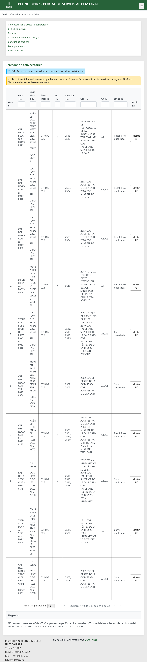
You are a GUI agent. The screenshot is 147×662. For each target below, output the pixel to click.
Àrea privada (15, 50)
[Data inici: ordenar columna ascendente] (46, 99)
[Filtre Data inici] (45, 104)
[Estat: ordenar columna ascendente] (121, 99)
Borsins (12, 33)
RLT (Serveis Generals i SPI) (22, 37)
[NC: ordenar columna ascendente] (58, 99)
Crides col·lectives (17, 29)
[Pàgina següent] (114, 605)
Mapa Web (59, 640)
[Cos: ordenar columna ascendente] (88, 99)
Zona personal (16, 46)
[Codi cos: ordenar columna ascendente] (70, 99)
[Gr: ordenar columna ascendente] (105, 99)
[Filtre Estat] (120, 104)
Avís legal (91, 640)
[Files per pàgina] (51, 606)
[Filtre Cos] (88, 104)
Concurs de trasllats (18, 41)
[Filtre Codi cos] (70, 104)
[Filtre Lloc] (21, 104)
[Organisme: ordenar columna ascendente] (33, 99)
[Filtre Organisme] (33, 104)
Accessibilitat (75, 640)
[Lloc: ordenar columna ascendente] (21, 99)
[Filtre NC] (57, 104)
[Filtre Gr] (105, 104)
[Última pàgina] (120, 605)
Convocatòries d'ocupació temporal (27, 24)
